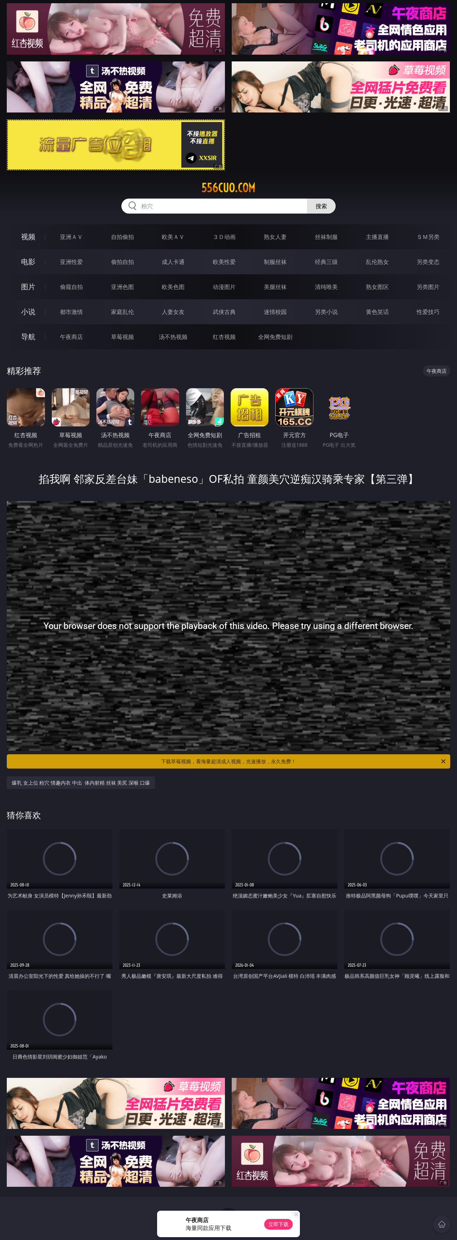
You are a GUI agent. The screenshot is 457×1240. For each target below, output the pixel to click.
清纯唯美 (326, 287)
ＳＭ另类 (428, 237)
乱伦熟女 (377, 262)
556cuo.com (228, 188)
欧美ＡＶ (173, 237)
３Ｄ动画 (224, 237)
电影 (28, 261)
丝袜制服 (326, 237)
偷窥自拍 (71, 287)
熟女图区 (377, 287)
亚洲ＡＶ (71, 237)
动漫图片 (224, 287)
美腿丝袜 (275, 287)
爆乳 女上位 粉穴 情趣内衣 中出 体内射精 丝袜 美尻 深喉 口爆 (81, 782)
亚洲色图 (122, 287)
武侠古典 (224, 312)
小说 (28, 311)
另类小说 (326, 312)
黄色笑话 (377, 312)
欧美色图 (173, 287)
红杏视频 (224, 337)
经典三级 (326, 262)
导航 (28, 336)
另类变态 (428, 262)
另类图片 (428, 287)
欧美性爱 (224, 262)
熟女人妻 (275, 237)
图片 (28, 286)
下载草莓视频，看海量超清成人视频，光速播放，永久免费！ (304, 761)
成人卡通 (173, 262)
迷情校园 (275, 312)
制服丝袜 (275, 262)
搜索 (321, 206)
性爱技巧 (428, 312)
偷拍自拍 (122, 262)
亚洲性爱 (71, 262)
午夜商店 (71, 337)
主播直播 (377, 237)
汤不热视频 (173, 337)
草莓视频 (122, 337)
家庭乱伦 (122, 312)
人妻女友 (173, 312)
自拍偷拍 (122, 237)
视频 (28, 236)
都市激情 (71, 312)
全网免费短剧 (275, 337)
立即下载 (278, 1224)
